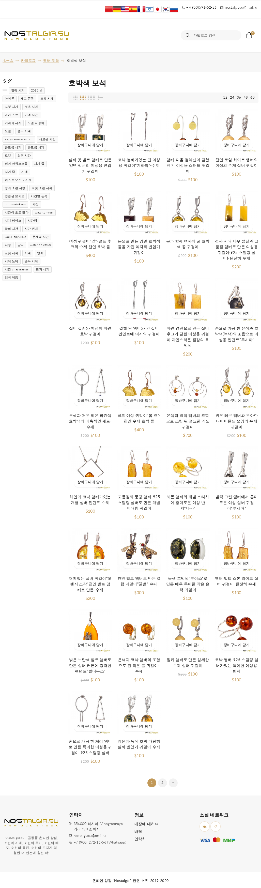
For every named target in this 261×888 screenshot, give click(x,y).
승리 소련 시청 (15, 188)
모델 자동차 (36, 123)
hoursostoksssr (15, 204)
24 (232, 97)
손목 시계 (24, 131)
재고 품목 (27, 98)
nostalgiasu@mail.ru (90, 836)
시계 (24, 171)
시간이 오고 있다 (16, 212)
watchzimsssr (44, 212)
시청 (35, 204)
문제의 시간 (40, 236)
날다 (21, 245)
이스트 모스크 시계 (18, 179)
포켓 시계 (47, 98)
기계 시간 (31, 114)
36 (239, 97)
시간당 (32, 220)
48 (246, 97)
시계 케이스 (13, 220)
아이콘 (9, 98)
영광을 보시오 (14, 196)
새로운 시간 (47, 139)
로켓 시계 (11, 253)
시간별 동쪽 (39, 196)
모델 (8, 131)
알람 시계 (18, 90)
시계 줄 (39, 163)
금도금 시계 (13, 147)
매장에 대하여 (146, 824)
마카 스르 (11, 114)
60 (252, 97)
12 (225, 97)
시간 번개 (31, 228)
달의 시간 (11, 228)
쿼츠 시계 (31, 106)
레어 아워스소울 (16, 163)
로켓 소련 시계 (42, 188)
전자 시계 (42, 269)
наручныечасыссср (19, 139)
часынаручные (15, 236)
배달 (138, 832)
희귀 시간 (24, 155)
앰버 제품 (11, 277)
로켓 (8, 155)
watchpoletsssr (40, 245)
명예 (40, 253)
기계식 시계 (13, 123)
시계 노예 (11, 261)
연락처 (140, 839)
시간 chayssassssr (17, 269)
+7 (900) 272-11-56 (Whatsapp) (100, 842)
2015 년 (36, 90)
